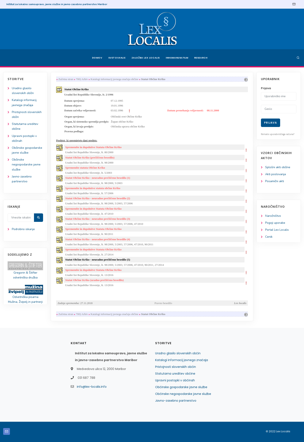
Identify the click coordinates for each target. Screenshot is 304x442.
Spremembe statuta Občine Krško (85, 167)
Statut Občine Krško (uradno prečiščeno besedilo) (94, 280)
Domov (97, 57)
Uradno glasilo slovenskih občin (178, 353)
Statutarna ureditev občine (175, 373)
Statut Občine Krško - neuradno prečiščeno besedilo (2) (97, 198)
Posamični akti (274, 181)
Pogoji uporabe (275, 223)
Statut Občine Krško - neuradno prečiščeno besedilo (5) (97, 259)
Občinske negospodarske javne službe (26, 164)
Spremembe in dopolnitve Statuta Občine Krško (93, 147)
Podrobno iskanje (23, 229)
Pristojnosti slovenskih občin (175, 367)
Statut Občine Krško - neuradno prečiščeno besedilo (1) (97, 177)
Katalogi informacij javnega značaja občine (115, 79)
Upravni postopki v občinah (175, 380)
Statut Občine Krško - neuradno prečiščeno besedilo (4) (97, 239)
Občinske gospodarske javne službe (181, 387)
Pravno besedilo (163, 303)
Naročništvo (273, 216)
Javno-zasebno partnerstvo (175, 400)
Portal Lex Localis (277, 230)
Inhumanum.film (177, 57)
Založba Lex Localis (146, 57)
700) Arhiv (82, 79)
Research (201, 57)
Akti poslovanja (275, 174)
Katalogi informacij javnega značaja (181, 360)
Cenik (269, 237)
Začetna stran (65, 79)
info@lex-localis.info (92, 387)
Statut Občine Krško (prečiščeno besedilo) (89, 157)
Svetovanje (117, 57)
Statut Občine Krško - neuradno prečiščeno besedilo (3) (97, 218)
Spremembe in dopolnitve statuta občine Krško (92, 188)
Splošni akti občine (277, 167)
